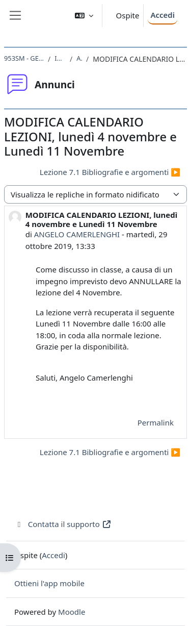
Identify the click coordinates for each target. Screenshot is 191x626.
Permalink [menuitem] (156, 422)
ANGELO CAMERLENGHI (77, 234)
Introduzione (60, 58)
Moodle (71, 612)
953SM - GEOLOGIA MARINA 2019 (24, 58)
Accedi (162, 15)
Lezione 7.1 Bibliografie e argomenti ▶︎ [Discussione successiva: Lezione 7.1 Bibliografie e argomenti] (110, 172)
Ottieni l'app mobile (49, 583)
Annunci (79, 58)
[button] (84, 15)
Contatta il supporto (63, 524)
